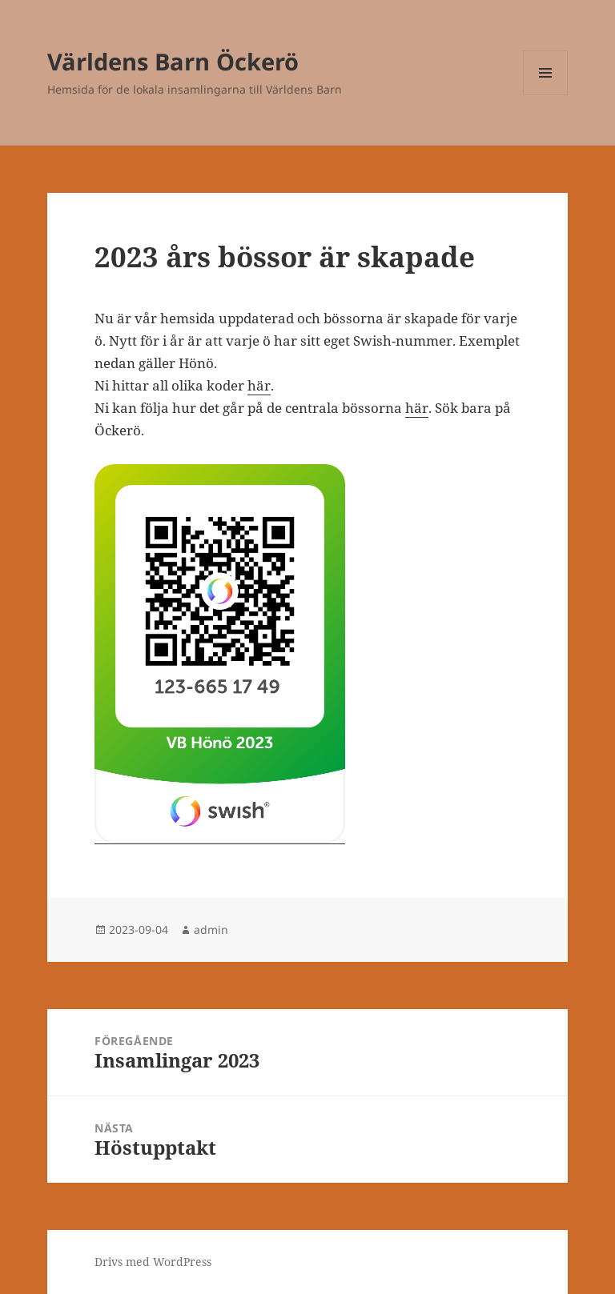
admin (211, 929)
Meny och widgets (546, 94)
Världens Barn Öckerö (173, 61)
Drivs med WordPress (152, 1261)
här (259, 385)
